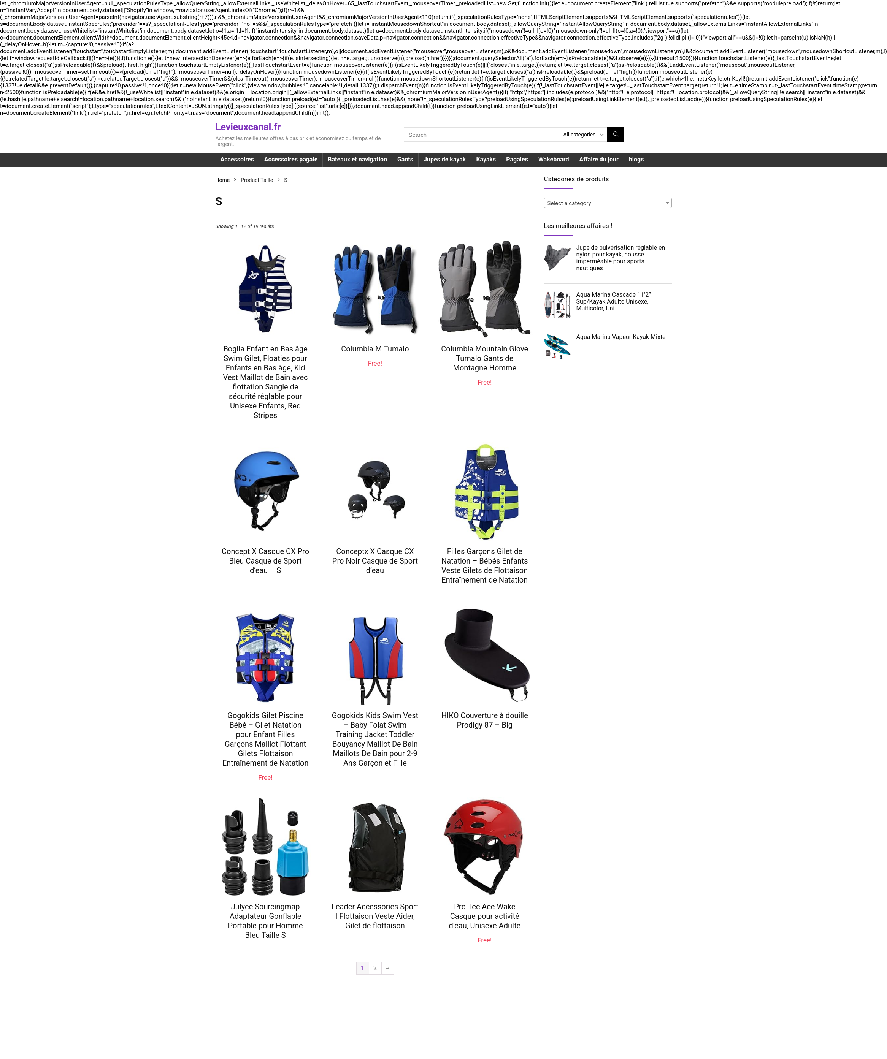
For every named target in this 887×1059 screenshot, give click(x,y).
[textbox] (607, 203)
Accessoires (237, 159)
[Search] (615, 134)
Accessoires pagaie (290, 159)
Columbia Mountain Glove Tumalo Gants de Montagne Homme (484, 358)
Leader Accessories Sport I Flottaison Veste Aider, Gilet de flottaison (375, 916)
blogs (636, 159)
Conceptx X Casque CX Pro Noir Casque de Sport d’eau (375, 561)
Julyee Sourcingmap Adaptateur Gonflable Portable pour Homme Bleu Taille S (265, 921)
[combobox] (608, 203)
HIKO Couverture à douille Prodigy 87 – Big (484, 720)
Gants (405, 159)
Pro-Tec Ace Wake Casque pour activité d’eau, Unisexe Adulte (484, 916)
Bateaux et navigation (357, 159)
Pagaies (517, 159)
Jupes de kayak (445, 159)
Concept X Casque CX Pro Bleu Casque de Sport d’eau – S (265, 561)
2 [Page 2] (375, 968)
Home (223, 180)
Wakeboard (553, 159)
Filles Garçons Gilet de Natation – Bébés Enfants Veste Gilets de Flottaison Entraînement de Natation (484, 565)
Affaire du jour (599, 159)
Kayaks (486, 159)
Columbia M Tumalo (375, 348)
